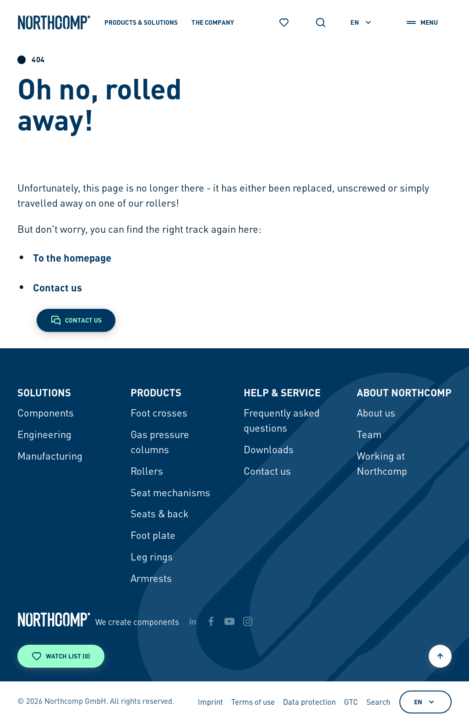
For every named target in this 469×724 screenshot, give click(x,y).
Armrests (151, 579)
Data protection (309, 703)
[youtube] (229, 621)
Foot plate (153, 536)
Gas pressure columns (160, 442)
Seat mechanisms (170, 493)
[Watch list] (284, 22)
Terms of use (253, 703)
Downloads (269, 450)
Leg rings (152, 558)
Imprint (210, 703)
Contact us (57, 287)
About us (376, 414)
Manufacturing (49, 457)
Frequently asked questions (282, 421)
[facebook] (211, 621)
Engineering (44, 435)
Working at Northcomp (382, 464)
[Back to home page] (54, 22)
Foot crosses (159, 414)
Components (45, 414)
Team (369, 435)
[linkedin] (193, 621)
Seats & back (160, 515)
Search (378, 703)
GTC (351, 703)
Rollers (147, 472)
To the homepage (72, 257)
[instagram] (248, 621)
